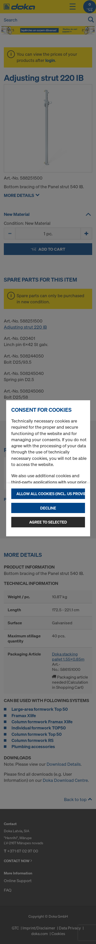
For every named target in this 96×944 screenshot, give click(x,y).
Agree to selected (48, 522)
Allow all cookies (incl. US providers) (50, 493)
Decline (48, 507)
